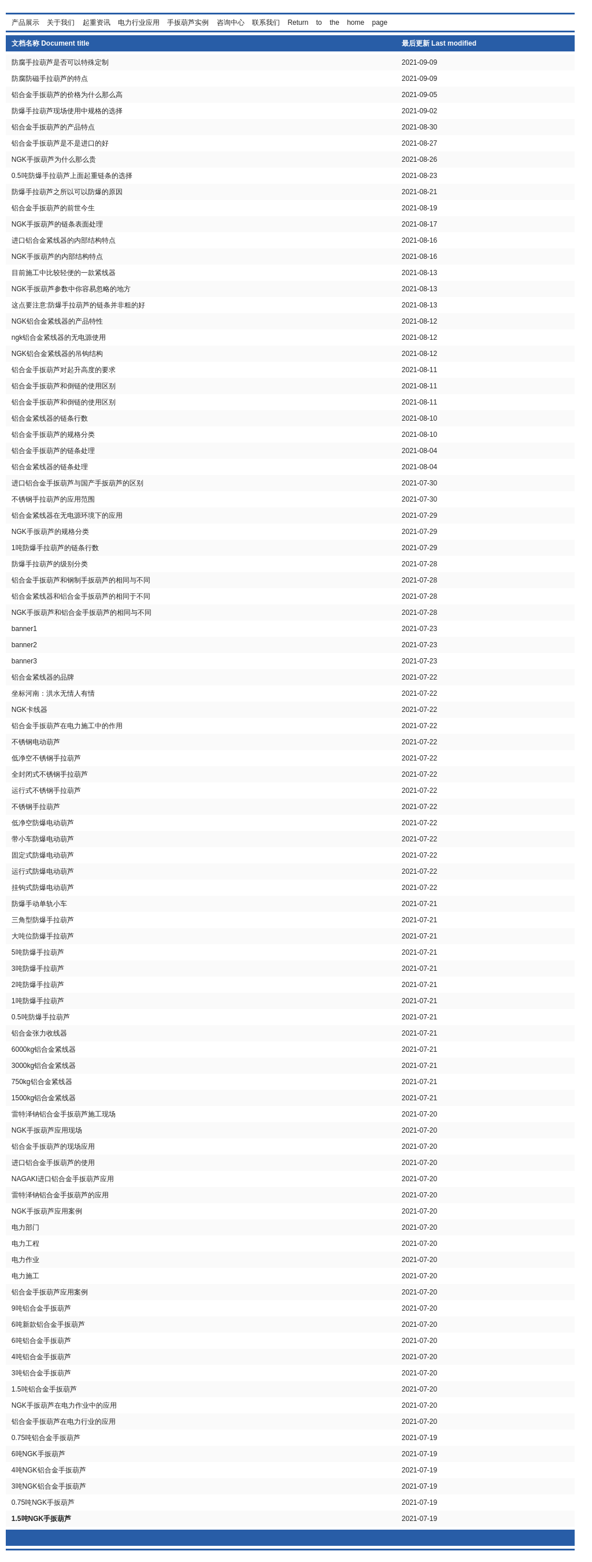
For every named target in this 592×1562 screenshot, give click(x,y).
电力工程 (25, 1244)
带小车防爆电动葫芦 (43, 839)
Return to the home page (337, 22)
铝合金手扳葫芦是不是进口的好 (60, 143)
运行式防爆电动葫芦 (43, 871)
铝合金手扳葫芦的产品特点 (53, 127)
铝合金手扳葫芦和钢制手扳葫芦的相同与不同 (81, 580)
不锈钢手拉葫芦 (36, 807)
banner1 (24, 629)
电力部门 (25, 1227)
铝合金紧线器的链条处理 (50, 467)
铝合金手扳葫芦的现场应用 (53, 1146)
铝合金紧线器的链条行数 (50, 418)
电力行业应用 (139, 22)
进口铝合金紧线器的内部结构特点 (64, 240)
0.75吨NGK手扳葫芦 (43, 1502)
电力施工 (25, 1276)
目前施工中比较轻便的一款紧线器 (64, 273)
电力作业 (25, 1260)
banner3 (24, 661)
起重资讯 (96, 22)
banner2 (24, 645)
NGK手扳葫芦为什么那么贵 (54, 159)
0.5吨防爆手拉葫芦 (41, 1017)
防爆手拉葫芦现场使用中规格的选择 (67, 111)
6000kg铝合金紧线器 (44, 1049)
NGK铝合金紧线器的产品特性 (57, 321)
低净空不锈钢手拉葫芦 (46, 758)
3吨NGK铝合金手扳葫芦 (49, 1486)
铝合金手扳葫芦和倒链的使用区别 (64, 386)
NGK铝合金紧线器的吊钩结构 (57, 354)
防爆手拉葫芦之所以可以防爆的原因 (67, 192)
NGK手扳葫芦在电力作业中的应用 (64, 1405)
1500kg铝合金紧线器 (44, 1098)
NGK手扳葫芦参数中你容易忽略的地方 (71, 289)
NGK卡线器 (29, 710)
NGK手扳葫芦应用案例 (47, 1211)
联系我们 (266, 22)
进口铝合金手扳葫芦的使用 (53, 1163)
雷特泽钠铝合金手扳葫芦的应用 (60, 1195)
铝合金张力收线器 (39, 1033)
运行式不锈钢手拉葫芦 (46, 790)
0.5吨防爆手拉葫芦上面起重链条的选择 (72, 176)
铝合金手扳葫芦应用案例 (50, 1292)
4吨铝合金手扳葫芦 (41, 1357)
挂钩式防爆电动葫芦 (43, 888)
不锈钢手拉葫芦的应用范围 (53, 499)
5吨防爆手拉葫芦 (38, 952)
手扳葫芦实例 (188, 22)
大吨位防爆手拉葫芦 (43, 936)
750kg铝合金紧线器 (42, 1082)
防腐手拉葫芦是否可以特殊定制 (60, 62)
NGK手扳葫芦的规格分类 (50, 532)
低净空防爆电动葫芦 (43, 823)
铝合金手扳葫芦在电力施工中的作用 (67, 726)
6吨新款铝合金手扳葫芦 (48, 1324)
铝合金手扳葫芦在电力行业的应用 (64, 1422)
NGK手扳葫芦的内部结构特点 (57, 257)
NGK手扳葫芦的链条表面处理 (57, 224)
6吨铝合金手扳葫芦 (41, 1341)
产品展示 (25, 22)
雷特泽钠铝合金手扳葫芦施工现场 (64, 1114)
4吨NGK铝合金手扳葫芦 (49, 1470)
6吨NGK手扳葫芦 (38, 1454)
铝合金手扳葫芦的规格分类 (53, 435)
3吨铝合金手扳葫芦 (41, 1373)
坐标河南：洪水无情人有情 (53, 693)
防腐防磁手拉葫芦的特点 (50, 79)
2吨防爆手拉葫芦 (38, 985)
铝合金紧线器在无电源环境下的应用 (67, 515)
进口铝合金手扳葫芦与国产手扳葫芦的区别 (77, 483)
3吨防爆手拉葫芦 (38, 968)
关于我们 (61, 22)
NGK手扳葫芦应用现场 (47, 1130)
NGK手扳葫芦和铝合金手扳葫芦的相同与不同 (81, 613)
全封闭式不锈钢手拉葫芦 (50, 774)
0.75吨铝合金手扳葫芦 (46, 1438)
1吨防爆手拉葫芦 (38, 1001)
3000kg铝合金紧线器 (44, 1066)
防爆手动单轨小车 (39, 904)
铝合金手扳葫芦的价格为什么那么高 (67, 95)
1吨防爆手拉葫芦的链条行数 (55, 548)
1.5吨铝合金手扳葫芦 (44, 1389)
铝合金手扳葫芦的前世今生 (53, 208)
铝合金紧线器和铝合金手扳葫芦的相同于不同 (81, 596)
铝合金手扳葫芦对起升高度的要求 (64, 370)
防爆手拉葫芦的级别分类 (50, 564)
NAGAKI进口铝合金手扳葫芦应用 (63, 1179)
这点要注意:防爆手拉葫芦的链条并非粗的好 (78, 305)
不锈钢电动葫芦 (36, 742)
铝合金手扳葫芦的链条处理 (53, 451)
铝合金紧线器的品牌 (43, 677)
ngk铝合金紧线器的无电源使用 (59, 337)
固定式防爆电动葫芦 (43, 855)
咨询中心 (231, 22)
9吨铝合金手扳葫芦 (41, 1308)
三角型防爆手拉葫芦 (43, 920)
